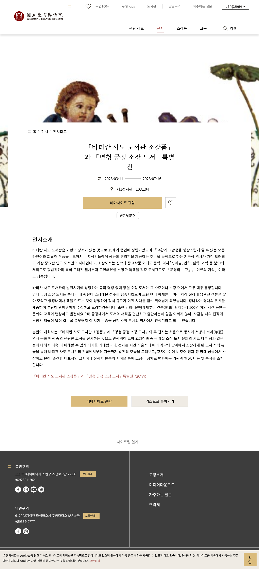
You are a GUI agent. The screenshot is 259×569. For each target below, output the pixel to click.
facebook (18, 489)
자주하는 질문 (160, 494)
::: (69, 6)
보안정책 (94, 560)
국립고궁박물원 (38, 16)
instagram (26, 489)
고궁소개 (156, 475)
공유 (186, 131)
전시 (44, 131)
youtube (34, 489)
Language (233, 6)
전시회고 (60, 131)
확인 (250, 559)
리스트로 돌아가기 (160, 401)
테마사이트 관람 (122, 202)
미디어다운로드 (162, 484)
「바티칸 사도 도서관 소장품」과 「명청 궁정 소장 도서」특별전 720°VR (89, 376)
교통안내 (86, 474)
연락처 (154, 504)
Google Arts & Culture (41, 489)
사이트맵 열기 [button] (127, 441)
